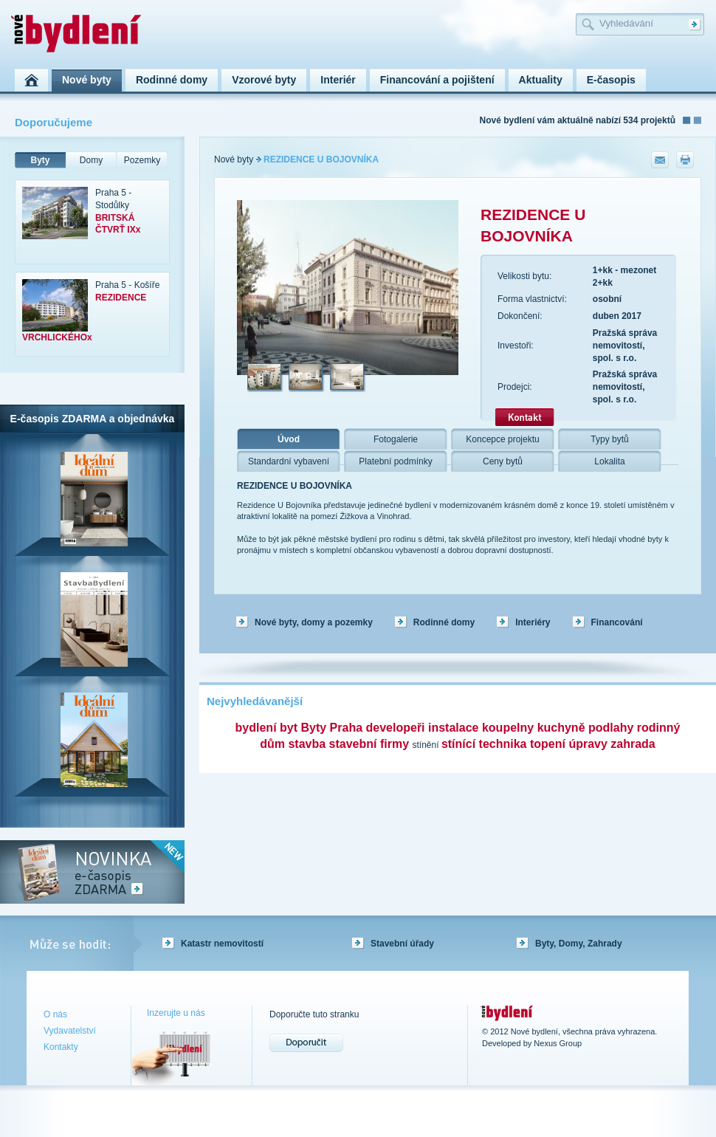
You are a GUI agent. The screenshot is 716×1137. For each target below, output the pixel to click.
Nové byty (233, 159)
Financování (617, 622)
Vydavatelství (70, 1031)
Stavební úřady (402, 943)
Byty (39, 160)
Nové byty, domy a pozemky (314, 622)
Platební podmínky (395, 461)
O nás (55, 1014)
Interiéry (532, 622)
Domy (91, 160)
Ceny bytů (503, 461)
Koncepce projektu (502, 439)
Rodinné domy (444, 622)
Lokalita (609, 461)
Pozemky (142, 160)
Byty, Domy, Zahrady (578, 943)
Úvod (289, 439)
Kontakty (61, 1047)
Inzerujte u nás (176, 1013)
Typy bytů (609, 439)
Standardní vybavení (288, 461)
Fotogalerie (396, 439)
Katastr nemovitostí (222, 943)
